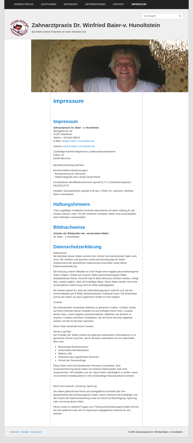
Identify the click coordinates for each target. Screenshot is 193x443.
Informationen (95, 4)
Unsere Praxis (23, 4)
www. (66, 146)
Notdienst (71, 4)
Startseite (14, 432)
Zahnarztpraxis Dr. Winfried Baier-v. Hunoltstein (96, 25)
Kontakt (118, 4)
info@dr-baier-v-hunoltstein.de (77, 141)
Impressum (139, 4)
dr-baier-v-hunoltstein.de (82, 146)
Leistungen (48, 4)
